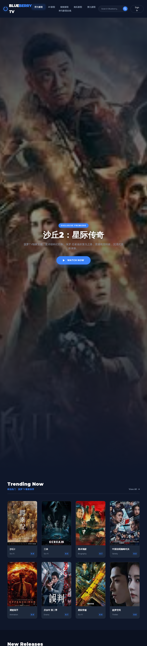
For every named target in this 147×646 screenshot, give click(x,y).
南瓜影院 (78, 7)
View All (134, 489)
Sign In (137, 9)
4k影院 (51, 7)
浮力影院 (38, 7)
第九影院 (91, 7)
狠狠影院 (64, 7)
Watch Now (73, 260)
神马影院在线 (65, 10)
